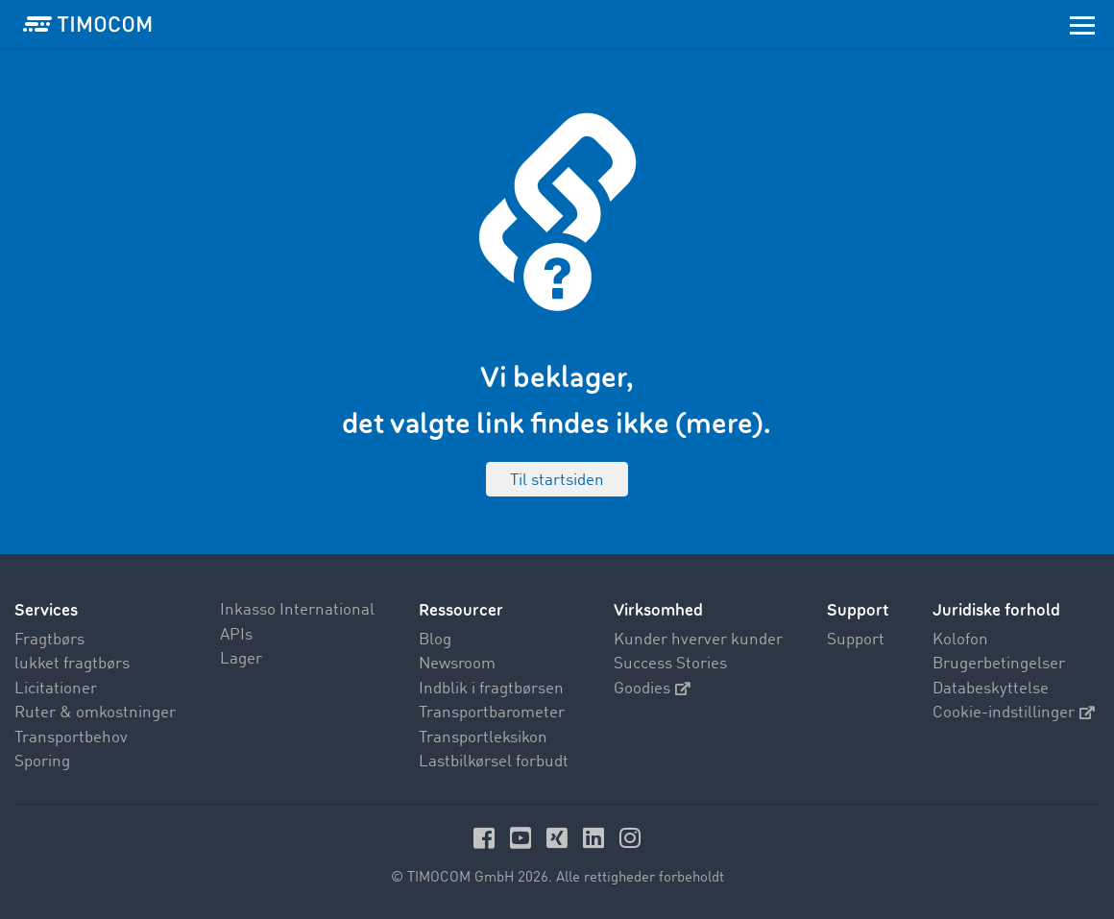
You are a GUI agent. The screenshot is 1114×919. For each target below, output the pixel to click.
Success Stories (670, 664)
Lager (241, 659)
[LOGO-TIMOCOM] (87, 24)
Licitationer (55, 689)
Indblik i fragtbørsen (491, 689)
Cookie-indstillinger (1013, 713)
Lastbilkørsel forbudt (494, 762)
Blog (435, 640)
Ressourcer (461, 610)
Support (855, 640)
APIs (236, 635)
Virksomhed (658, 610)
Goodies (652, 689)
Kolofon (960, 640)
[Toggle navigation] (1082, 24)
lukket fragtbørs (72, 664)
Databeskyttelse (990, 689)
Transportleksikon (483, 738)
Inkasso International (297, 610)
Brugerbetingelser (998, 664)
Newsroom (457, 664)
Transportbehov (71, 738)
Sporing (42, 762)
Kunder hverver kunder (698, 640)
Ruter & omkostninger (95, 713)
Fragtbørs (49, 640)
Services (46, 610)
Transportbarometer (492, 713)
